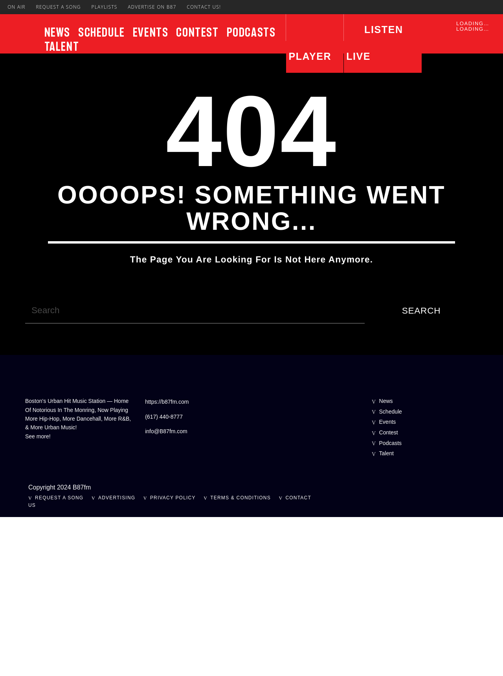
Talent (61, 46)
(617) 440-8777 (164, 576)
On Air (16, 7)
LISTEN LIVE (374, 43)
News (57, 32)
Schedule (101, 32)
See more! (38, 595)
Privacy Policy (173, 656)
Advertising (116, 656)
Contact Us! (204, 7)
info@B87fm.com (166, 590)
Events (151, 32)
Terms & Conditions (240, 656)
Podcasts (251, 32)
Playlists (104, 7)
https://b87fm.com (167, 561)
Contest (197, 32)
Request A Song (58, 7)
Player (309, 56)
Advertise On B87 (152, 7)
